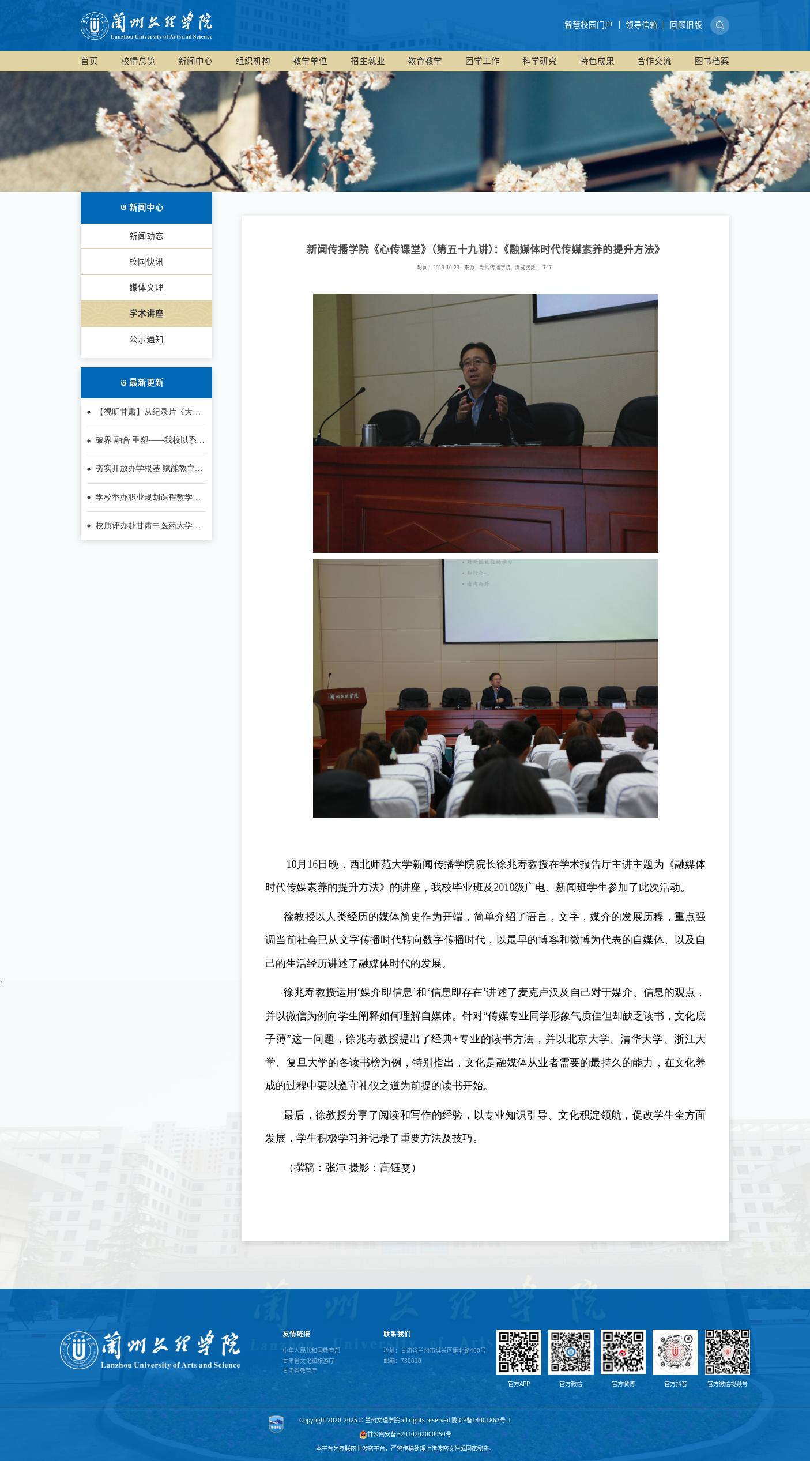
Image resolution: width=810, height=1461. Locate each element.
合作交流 (654, 61)
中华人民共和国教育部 (311, 1350)
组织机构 (253, 61)
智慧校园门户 (588, 25)
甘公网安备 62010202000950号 (405, 1434)
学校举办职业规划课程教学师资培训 (148, 498)
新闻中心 (195, 61)
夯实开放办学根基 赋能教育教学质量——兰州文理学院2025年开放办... (149, 469)
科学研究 (539, 61)
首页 (89, 61)
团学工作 (482, 61)
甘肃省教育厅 (299, 1370)
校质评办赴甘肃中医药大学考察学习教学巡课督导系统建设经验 (148, 526)
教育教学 (425, 61)
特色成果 (597, 61)
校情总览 (138, 61)
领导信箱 (642, 25)
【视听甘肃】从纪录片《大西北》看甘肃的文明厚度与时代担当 (148, 413)
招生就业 (368, 61)
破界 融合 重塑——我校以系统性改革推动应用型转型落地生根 (150, 441)
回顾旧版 (686, 25)
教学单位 (310, 61)
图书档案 (712, 61)
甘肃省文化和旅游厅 (308, 1361)
